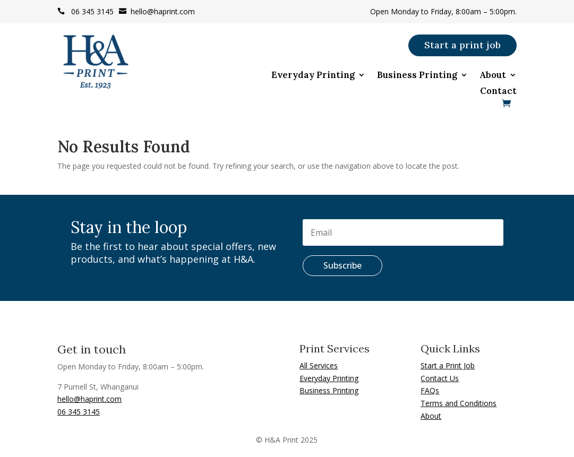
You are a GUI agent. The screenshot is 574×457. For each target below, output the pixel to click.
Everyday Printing (313, 76)
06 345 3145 (85, 11)
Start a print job (462, 45)
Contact (498, 92)
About (492, 76)
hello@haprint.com (157, 11)
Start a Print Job (448, 365)
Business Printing (417, 76)
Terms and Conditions (458, 403)
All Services (318, 365)
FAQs (430, 390)
